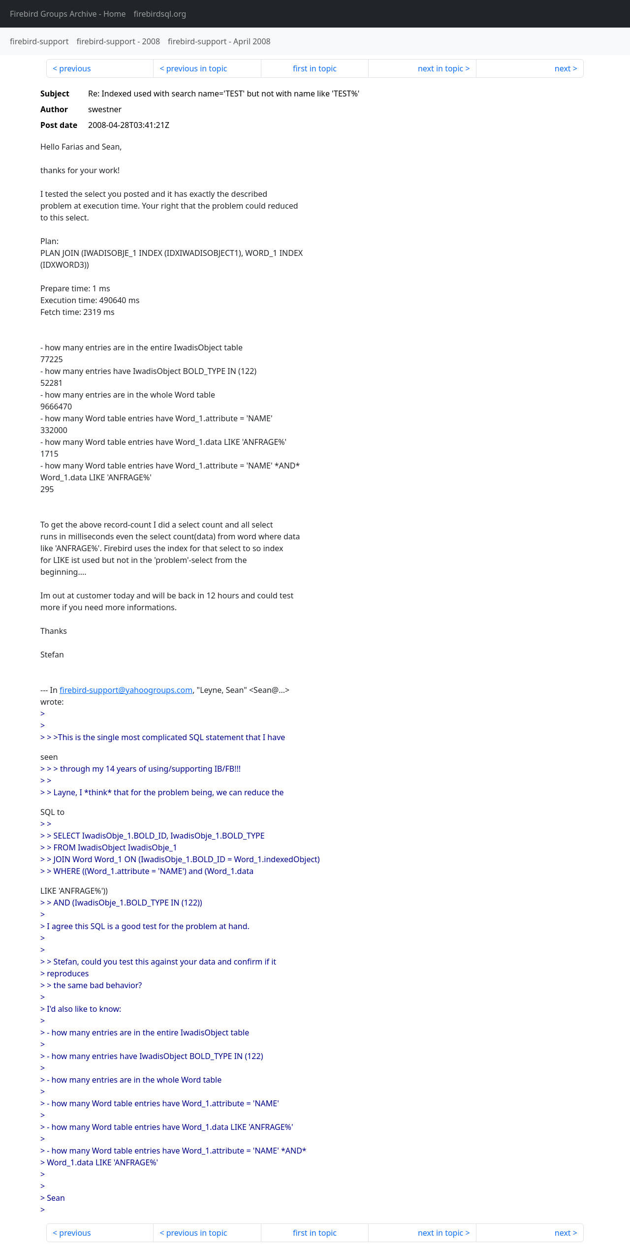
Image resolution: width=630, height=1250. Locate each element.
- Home (68, 13)
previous (75, 68)
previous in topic (196, 68)
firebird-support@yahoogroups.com (126, 690)
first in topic (315, 68)
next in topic (440, 68)
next (563, 68)
